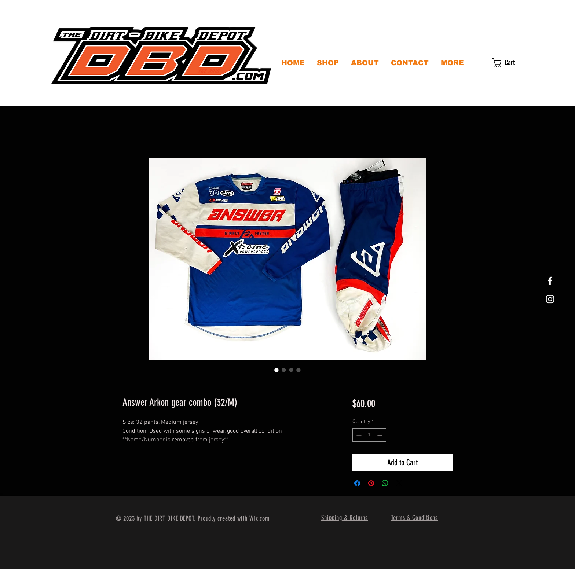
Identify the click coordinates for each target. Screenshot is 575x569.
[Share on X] (399, 483)
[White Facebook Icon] (550, 280)
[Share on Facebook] (357, 483)
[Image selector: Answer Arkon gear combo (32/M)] (276, 370)
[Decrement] (358, 435)
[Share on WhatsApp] (385, 483)
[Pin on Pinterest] (371, 483)
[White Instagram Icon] (550, 299)
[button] (509, 62)
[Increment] (380, 435)
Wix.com (259, 518)
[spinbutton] (369, 435)
